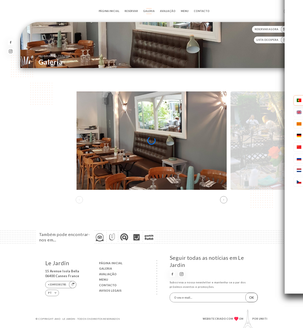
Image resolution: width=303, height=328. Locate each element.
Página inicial (109, 11)
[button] (223, 200)
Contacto (202, 11)
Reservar (131, 11)
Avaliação (168, 11)
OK (251, 297)
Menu (184, 11)
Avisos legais (110, 290)
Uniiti (263, 318)
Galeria (149, 11)
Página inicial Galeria (54, 55)
